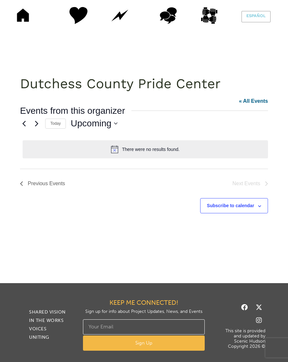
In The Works (119, 15)
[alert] (145, 149)
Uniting (216, 15)
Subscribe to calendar (230, 205)
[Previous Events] (24, 123)
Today (55, 123)
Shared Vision (71, 15)
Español (256, 15)
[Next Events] (36, 123)
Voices (168, 15)
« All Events (253, 101)
